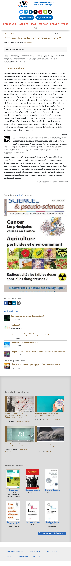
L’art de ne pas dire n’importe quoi (13, 523)
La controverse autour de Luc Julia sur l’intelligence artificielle (19, 445)
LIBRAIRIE (54, 24)
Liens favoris (51, 551)
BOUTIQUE (43, 24)
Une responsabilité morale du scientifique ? (27, 316)
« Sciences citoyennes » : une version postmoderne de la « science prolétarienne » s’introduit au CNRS (36, 365)
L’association (10, 24)
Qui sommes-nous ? (16, 551)
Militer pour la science (32, 490)
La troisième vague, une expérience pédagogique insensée (45, 446)
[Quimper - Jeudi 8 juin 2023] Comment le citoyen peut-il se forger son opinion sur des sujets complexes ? (37, 335)
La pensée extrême (33, 522)
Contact (10, 557)
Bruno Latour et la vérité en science (24, 343)
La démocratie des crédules (52, 523)
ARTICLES (23, 24)
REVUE (33, 24)
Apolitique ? (15, 325)
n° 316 (19, 195)
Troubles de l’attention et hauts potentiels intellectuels (47, 414)
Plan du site (35, 551)
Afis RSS (36, 557)
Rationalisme (28, 42)
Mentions (23, 557)
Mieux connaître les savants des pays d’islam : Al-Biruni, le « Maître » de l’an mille (18, 415)
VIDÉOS (64, 24)
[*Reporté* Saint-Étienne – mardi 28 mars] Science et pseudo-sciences (38, 352)
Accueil (7, 34)
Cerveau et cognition (53, 419)
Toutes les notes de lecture (51, 533)
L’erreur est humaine (52, 490)
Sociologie (49, 451)
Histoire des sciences (23, 421)
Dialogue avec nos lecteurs (20, 34)
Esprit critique (13, 490)
